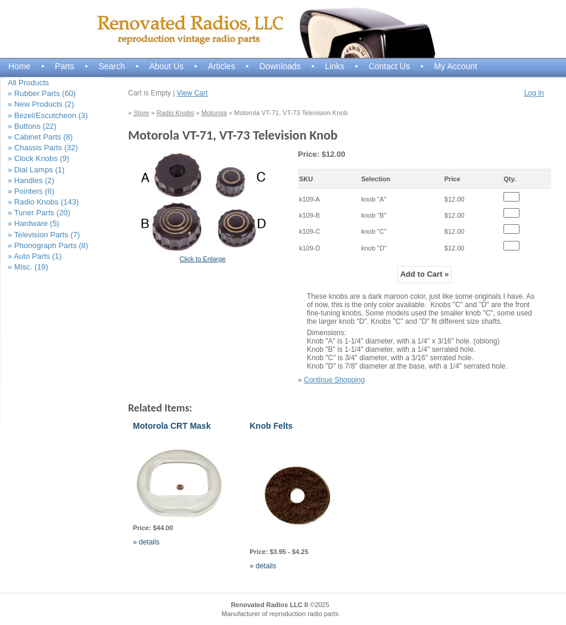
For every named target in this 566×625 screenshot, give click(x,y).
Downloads (279, 66)
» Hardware (34, 223)
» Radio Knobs (43, 201)
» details (146, 542)
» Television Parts (44, 234)
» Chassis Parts (43, 147)
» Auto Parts (34, 256)
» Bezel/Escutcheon (48, 115)
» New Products (41, 104)
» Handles (31, 180)
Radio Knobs (175, 112)
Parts (64, 66)
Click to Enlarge (202, 258)
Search (111, 66)
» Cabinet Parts (40, 136)
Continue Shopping (334, 380)
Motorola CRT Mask (172, 426)
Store (141, 112)
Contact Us (389, 66)
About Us (166, 66)
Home (19, 66)
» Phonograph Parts (48, 245)
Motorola (214, 112)
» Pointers (31, 191)
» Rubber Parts (42, 93)
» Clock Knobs (38, 158)
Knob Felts (271, 426)
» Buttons (32, 126)
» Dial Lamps (36, 169)
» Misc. (28, 266)
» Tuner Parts (39, 212)
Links (334, 66)
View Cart (192, 93)
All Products (28, 82)
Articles (221, 66)
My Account (455, 66)
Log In (534, 93)
